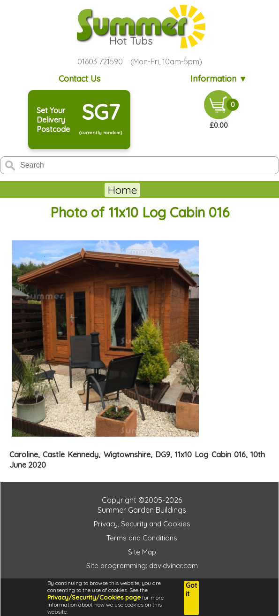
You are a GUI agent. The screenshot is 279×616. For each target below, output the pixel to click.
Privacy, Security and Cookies (142, 523)
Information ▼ (218, 78)
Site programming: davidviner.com (142, 565)
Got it (191, 589)
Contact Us (79, 78)
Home (122, 190)
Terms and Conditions (141, 537)
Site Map (142, 551)
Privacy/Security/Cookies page (94, 597)
